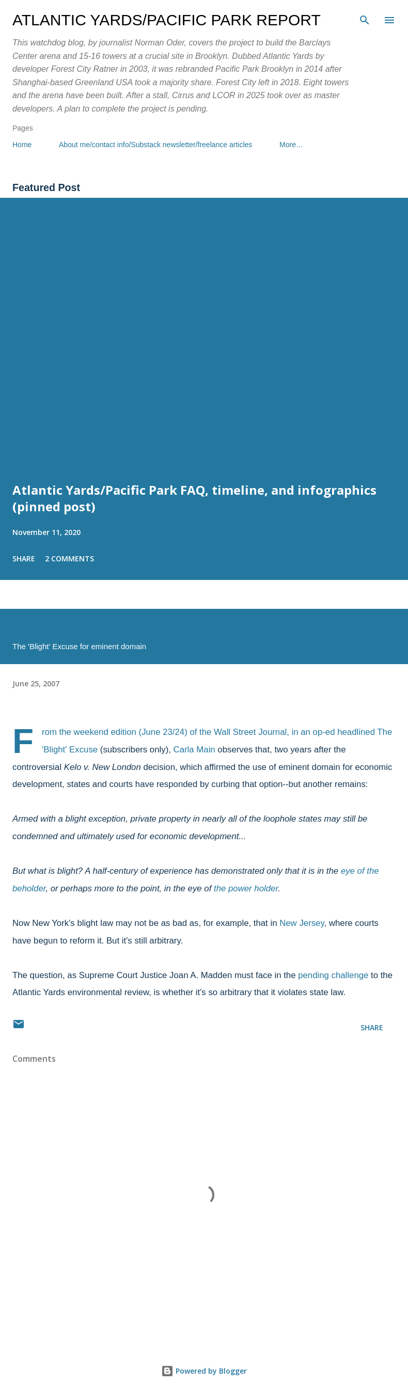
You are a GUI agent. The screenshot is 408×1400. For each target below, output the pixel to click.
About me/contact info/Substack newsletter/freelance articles (155, 144)
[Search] (364, 18)
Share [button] (23, 558)
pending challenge (333, 975)
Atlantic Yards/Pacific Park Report (166, 19)
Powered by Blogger (204, 1371)
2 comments (69, 558)
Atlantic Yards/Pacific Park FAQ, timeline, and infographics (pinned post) (194, 498)
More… (291, 144)
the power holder (246, 888)
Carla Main (194, 749)
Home (22, 144)
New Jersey (301, 923)
